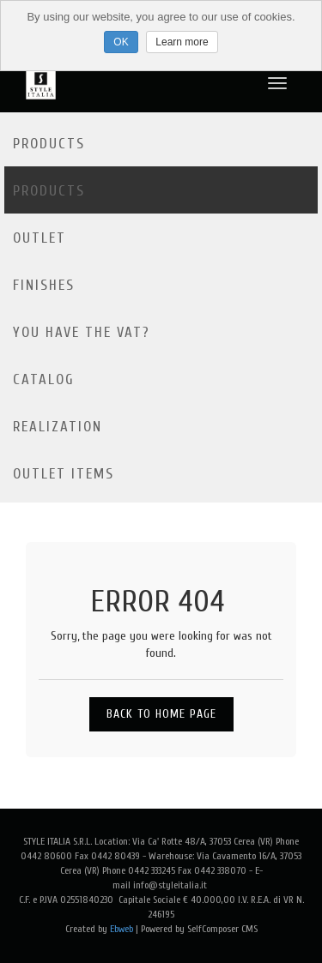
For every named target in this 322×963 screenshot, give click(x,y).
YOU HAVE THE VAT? (81, 332)
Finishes (44, 285)
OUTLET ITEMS (63, 474)
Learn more (181, 42)
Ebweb (121, 929)
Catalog (44, 379)
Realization (57, 426)
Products (49, 143)
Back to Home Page (161, 714)
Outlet (39, 238)
